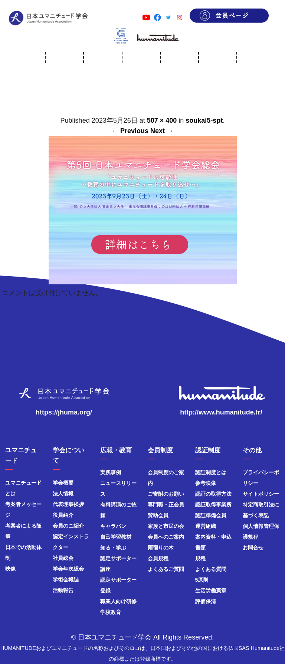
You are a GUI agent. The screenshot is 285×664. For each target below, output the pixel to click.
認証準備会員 (210, 515)
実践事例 (110, 472)
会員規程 (158, 558)
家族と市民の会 (166, 526)
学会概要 (63, 483)
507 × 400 (162, 120)
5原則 (202, 580)
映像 (10, 569)
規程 (200, 558)
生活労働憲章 (210, 591)
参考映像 (205, 483)
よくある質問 (210, 569)
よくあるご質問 (166, 569)
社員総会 (63, 558)
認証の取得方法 (213, 494)
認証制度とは (210, 472)
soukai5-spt (204, 120)
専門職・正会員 (166, 505)
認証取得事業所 (213, 505)
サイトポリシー (261, 494)
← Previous (130, 131)
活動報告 (63, 590)
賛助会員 (158, 515)
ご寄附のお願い (166, 494)
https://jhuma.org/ (64, 412)
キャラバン (113, 526)
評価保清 (205, 601)
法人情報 (63, 493)
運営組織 (205, 526)
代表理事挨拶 (68, 504)
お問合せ (253, 548)
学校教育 (110, 612)
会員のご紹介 (68, 526)
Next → (161, 131)
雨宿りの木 (161, 548)
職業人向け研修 (118, 601)
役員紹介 (63, 515)
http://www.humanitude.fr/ (221, 412)
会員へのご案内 (166, 537)
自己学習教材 (115, 537)
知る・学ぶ (113, 548)
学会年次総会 (68, 569)
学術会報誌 (66, 579)
